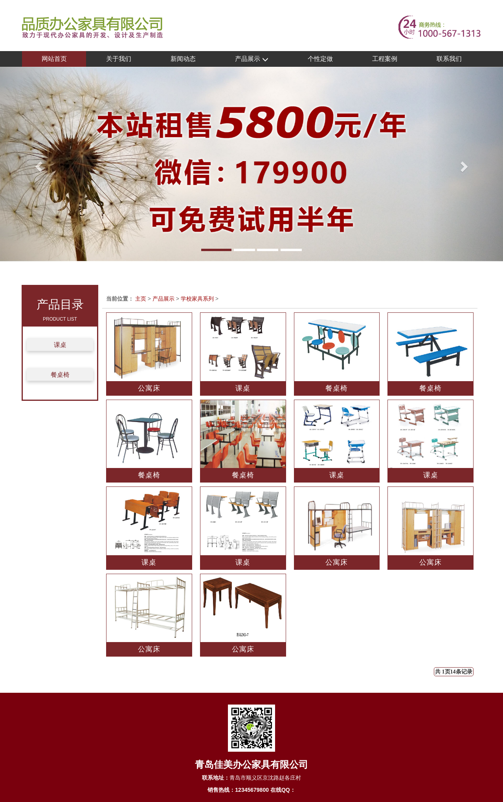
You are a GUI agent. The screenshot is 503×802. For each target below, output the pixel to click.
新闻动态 (183, 58)
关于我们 (118, 58)
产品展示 (251, 59)
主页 (140, 298)
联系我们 (449, 58)
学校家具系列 (197, 298)
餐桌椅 (60, 374)
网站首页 (54, 58)
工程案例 (384, 58)
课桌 (60, 344)
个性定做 (320, 58)
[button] (37, 164)
